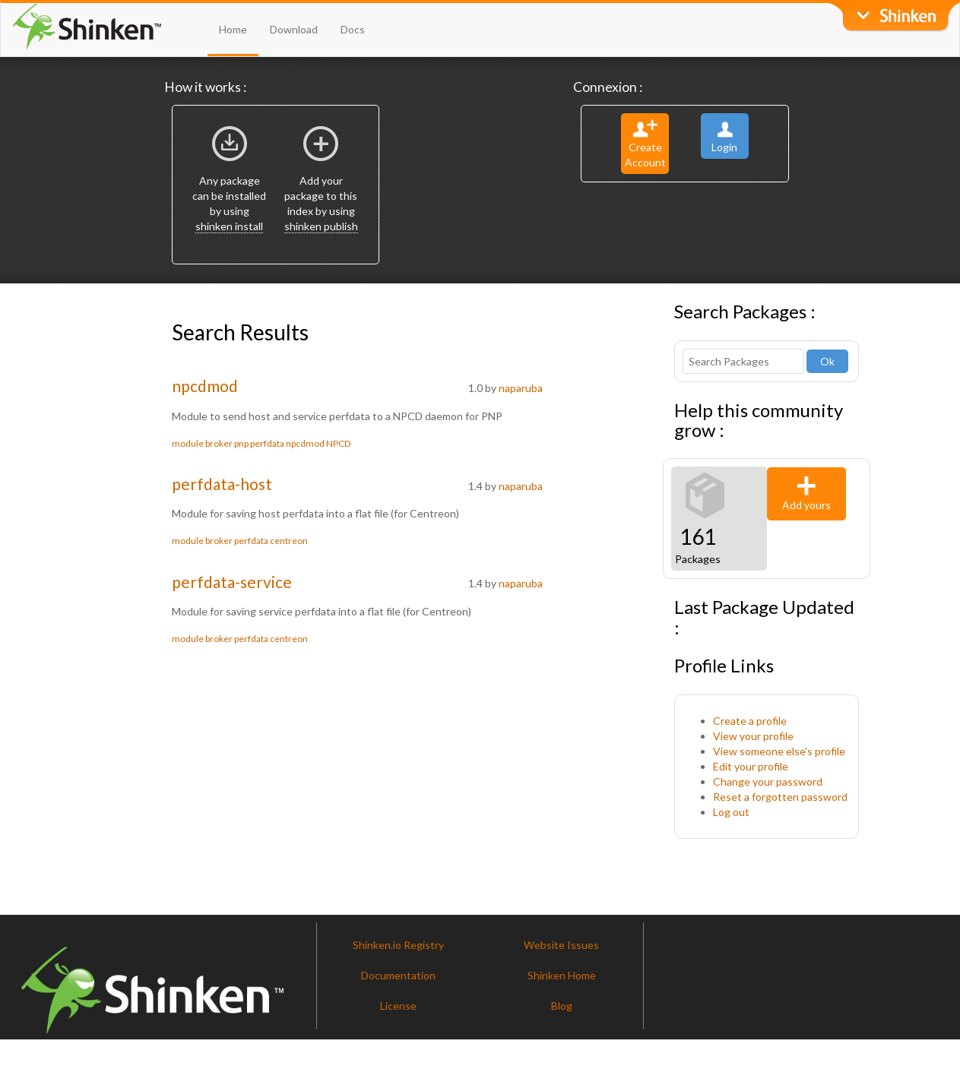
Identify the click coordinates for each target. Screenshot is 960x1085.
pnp (241, 443)
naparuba (521, 387)
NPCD (338, 443)
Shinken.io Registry (398, 944)
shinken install (229, 226)
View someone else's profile (779, 751)
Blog (561, 1005)
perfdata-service (232, 581)
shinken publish (321, 226)
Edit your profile (750, 766)
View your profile (753, 735)
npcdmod (205, 385)
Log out (731, 811)
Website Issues (561, 944)
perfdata (267, 443)
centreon (289, 540)
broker (219, 443)
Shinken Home (562, 975)
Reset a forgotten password (780, 796)
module (188, 443)
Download (294, 29)
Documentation (398, 975)
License (398, 1005)
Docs (353, 29)
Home (233, 29)
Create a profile (750, 720)
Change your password (767, 781)
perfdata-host (222, 483)
